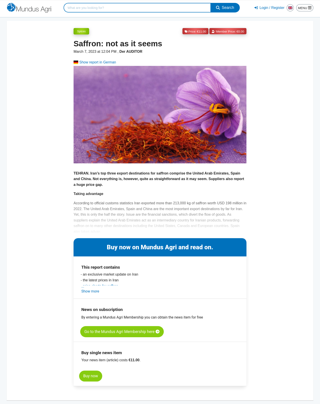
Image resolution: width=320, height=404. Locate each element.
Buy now (90, 376)
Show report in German (95, 62)
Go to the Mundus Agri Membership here (122, 331)
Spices (81, 31)
